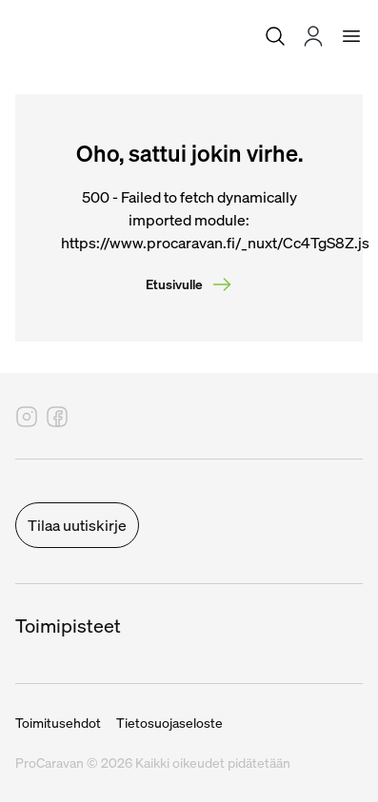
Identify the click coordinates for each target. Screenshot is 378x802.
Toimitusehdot (58, 723)
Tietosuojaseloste (169, 723)
